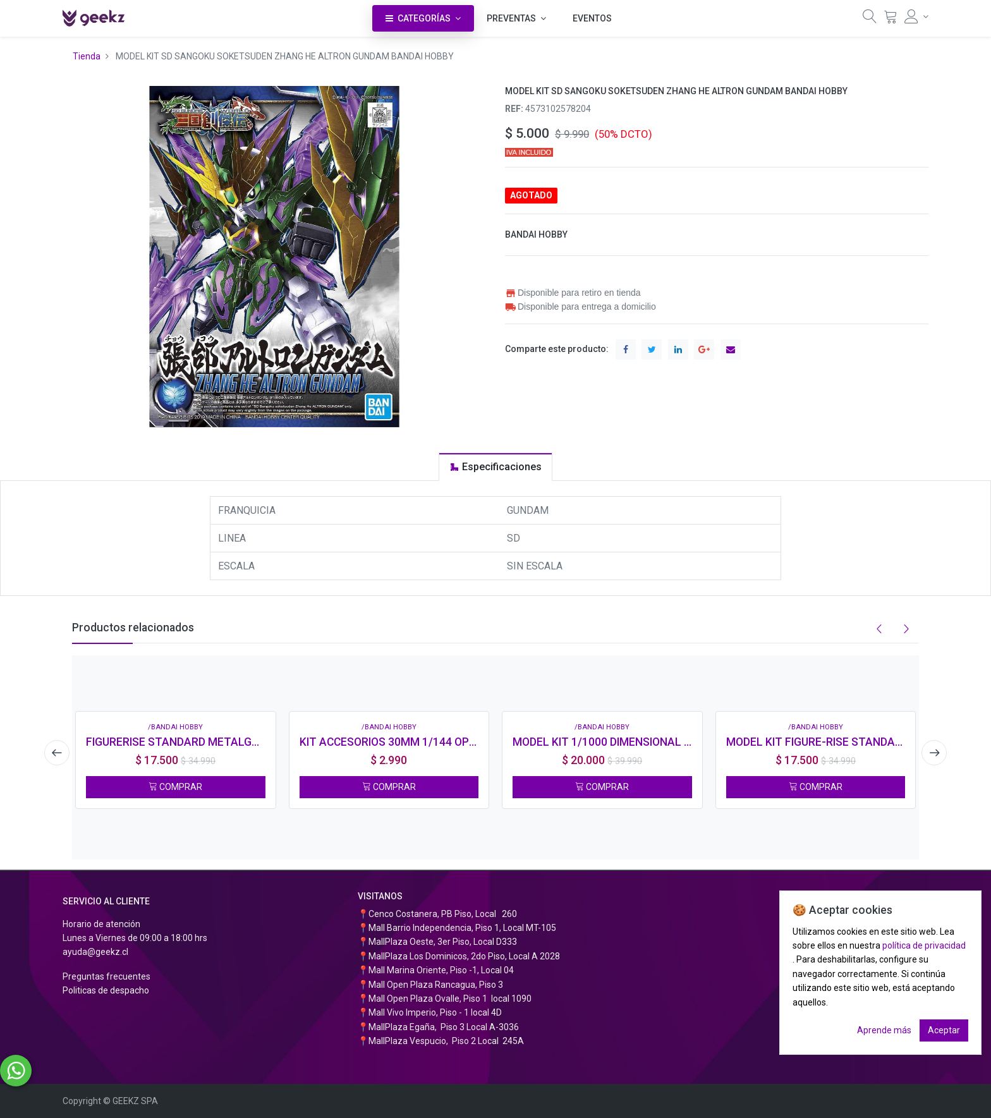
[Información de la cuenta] (916, 16)
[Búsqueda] (870, 20)
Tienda (86, 56)
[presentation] (56, 752)
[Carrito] (890, 20)
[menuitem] (592, 18)
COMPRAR (175, 787)
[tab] (495, 467)
